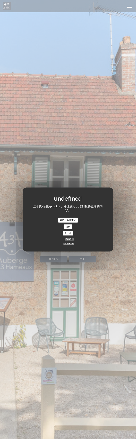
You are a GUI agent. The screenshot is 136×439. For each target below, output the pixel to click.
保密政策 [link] (69, 239)
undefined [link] (68, 243)
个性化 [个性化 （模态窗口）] (67, 233)
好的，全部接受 (68, 220)
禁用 (68, 226)
